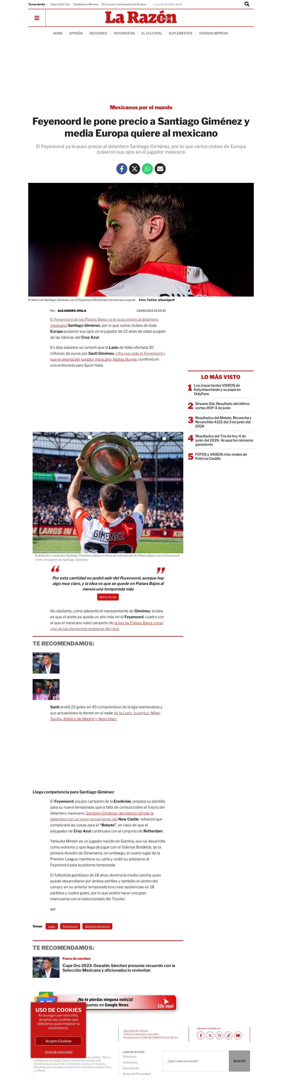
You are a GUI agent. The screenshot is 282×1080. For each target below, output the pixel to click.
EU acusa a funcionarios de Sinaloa (124, 4)
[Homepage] (141, 17)
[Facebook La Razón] (121, 168)
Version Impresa (213, 33)
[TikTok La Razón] (228, 1035)
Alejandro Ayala (72, 310)
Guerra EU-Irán (60, 4)
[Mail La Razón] (160, 168)
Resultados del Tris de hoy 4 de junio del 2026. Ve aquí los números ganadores (224, 440)
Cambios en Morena (85, 4)
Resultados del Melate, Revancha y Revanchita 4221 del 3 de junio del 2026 (223, 422)
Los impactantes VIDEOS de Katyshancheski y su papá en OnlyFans (217, 389)
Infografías (124, 33)
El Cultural (151, 33)
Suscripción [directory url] (131, 1068)
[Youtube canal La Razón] (238, 1035)
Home (58, 33)
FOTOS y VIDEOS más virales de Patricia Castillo (221, 456)
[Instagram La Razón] (219, 1035)
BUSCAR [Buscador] (239, 1061)
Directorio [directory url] (130, 1056)
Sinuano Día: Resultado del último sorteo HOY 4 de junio (222, 406)
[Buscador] (247, 4)
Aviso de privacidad (58, 1052)
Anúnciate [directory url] (130, 1062)
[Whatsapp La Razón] (147, 168)
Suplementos (180, 33)
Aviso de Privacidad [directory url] (136, 1074)
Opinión (76, 33)
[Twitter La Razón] (134, 168)
